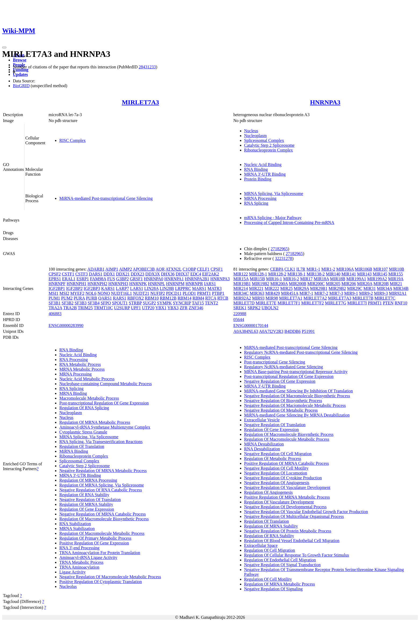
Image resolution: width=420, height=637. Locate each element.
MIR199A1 (356, 279)
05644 (238, 319)
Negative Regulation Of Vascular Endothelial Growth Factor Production (306, 511)
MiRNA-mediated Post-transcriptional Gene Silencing (106, 198)
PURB (91, 298)
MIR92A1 (398, 293)
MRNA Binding (73, 393)
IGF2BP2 (74, 288)
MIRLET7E (266, 303)
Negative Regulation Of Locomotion (275, 473)
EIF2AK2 (210, 274)
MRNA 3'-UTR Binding (265, 174)
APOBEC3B (144, 269)
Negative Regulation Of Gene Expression (280, 381)
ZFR (184, 307)
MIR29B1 (318, 288)
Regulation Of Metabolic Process (272, 458)
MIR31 (369, 288)
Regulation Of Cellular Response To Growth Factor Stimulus (296, 555)
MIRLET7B (362, 298)
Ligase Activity (72, 572)
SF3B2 (67, 303)
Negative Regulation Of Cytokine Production (283, 478)
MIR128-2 (277, 274)
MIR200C (316, 283)
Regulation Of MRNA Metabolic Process (94, 422)
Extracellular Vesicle (262, 420)
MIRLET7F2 (312, 303)
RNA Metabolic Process (80, 364)
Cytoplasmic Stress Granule (83, 432)
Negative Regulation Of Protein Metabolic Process (287, 531)
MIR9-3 (381, 293)
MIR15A (241, 279)
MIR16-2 (291, 279)
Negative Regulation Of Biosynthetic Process (283, 400)
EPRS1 (55, 279)
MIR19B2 (260, 283)
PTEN (388, 303)
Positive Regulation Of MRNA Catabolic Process (286, 463)
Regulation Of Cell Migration (269, 550)
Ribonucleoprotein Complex (268, 150)
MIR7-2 (321, 293)
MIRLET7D (244, 303)
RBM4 (198, 298)
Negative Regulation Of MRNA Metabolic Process (103, 470)
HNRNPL (156, 283)
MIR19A (395, 279)
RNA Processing (73, 359)
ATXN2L (174, 269)
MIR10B (396, 269)
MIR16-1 (274, 279)
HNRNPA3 (325, 102)
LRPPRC (183, 288)
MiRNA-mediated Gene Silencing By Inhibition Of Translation (298, 391)
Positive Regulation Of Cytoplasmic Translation (100, 581)
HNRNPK (138, 283)
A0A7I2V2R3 (271, 331)
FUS (111, 279)
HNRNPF (57, 283)
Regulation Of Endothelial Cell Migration (280, 560)
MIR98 (272, 298)
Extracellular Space (261, 545)
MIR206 (348, 283)
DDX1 (109, 274)
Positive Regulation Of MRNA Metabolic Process (287, 497)
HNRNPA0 (153, 279)
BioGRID (21, 85)
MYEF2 (77, 293)
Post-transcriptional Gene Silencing (274, 362)
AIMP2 (125, 269)
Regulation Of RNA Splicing (84, 408)
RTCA (210, 298)
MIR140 (333, 274)
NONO (103, 293)
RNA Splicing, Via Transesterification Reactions (101, 441)
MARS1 (199, 288)
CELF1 (203, 269)
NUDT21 (141, 293)
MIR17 (306, 279)
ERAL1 (68, 279)
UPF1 (136, 307)
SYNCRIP (182, 303)
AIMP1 (111, 269)
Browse (19, 60)
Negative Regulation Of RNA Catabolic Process (100, 490)
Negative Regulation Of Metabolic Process (281, 410)
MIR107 (380, 269)
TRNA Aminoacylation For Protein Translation (99, 552)
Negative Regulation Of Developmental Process (285, 507)
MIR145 (380, 274)
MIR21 (396, 283)
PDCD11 (173, 293)
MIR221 (256, 288)
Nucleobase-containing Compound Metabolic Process (105, 383)
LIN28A (151, 288)
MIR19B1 (242, 283)
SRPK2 (253, 307)
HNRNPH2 (97, 283)
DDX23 (137, 274)
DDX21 (123, 274)
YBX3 (173, 307)
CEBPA (276, 269)
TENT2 (211, 303)
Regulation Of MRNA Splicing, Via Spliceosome (101, 485)
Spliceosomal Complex (264, 140)
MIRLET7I (357, 303)
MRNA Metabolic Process (82, 369)
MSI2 (64, 293)
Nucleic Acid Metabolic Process (87, 379)
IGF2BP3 (92, 288)
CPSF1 (217, 269)
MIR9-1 (351, 293)
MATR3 (214, 288)
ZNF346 (196, 307)
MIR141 (348, 274)
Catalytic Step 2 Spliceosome (269, 145)
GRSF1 (136, 279)
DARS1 (96, 274)
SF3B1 (54, 303)
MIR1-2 (328, 269)
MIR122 (240, 274)
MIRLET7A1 (290, 298)
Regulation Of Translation (81, 446)
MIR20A (364, 283)
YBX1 (161, 307)
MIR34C (241, 293)
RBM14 (185, 298)
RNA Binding (256, 169)
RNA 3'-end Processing (79, 548)
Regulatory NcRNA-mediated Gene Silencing (283, 366)
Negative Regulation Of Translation (90, 499)
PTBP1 (218, 293)
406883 (55, 313)
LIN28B (167, 288)
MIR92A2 (242, 298)
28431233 (147, 67)
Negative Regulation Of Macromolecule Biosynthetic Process (297, 395)
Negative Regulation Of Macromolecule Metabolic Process (110, 577)
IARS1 (210, 283)
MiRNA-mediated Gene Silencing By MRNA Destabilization (297, 415)
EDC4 (195, 274)
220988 (239, 313)
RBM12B (168, 298)
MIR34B (400, 288)
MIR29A (301, 288)
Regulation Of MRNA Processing (88, 480)
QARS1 (105, 298)
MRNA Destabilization (264, 444)
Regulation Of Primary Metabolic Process (95, 538)
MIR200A (279, 283)
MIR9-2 (366, 293)
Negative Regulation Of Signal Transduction (282, 564)
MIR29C (354, 288)
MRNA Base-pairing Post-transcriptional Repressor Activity (296, 371)
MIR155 (395, 274)
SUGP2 (149, 303)
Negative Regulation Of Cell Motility (276, 468)
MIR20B (381, 283)
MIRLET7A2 (315, 298)
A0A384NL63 (245, 331)
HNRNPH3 (118, 283)
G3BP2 (122, 279)
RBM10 (152, 298)
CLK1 (289, 269)
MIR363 (257, 293)
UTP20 (148, 307)
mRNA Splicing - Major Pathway (273, 217)
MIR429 (272, 293)
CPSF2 (55, 274)
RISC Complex (72, 140)
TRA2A (55, 307)
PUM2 (67, 298)
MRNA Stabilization (77, 528)
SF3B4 (93, 303)
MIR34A (384, 288)
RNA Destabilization (262, 449)
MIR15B (257, 279)
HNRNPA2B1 (197, 279)
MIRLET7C (384, 298)
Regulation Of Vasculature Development (279, 502)
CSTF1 (68, 274)
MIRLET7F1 (288, 303)
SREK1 (240, 307)
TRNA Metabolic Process (81, 562)
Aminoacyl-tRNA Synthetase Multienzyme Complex (104, 427)
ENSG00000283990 (66, 325)
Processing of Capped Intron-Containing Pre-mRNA (289, 222)
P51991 (308, 331)
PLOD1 (189, 293)
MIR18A (321, 279)
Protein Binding (258, 179)
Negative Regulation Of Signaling (273, 589)
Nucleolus (68, 586)
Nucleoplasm (255, 135)
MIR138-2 (315, 274)
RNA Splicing (256, 203)
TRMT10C (103, 307)
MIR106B (363, 269)
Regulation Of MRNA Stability (86, 504)
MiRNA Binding (73, 451)
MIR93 (258, 298)
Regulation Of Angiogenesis (268, 492)
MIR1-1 (313, 269)
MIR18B (337, 279)
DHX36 (168, 274)
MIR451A (289, 293)
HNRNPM (175, 283)
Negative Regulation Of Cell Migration (278, 453)
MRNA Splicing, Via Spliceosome (273, 193)
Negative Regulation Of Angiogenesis (276, 482)
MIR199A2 (377, 279)
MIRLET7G (335, 303)
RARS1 (119, 298)
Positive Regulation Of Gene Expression (94, 543)
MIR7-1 (306, 293)
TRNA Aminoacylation (79, 567)
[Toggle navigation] (4, 47)
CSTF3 (81, 274)
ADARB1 (95, 269)
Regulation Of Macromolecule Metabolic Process (101, 533)
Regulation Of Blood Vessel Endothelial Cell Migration (291, 540)
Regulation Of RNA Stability (84, 494)
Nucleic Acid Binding (263, 164)
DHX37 (182, 274)
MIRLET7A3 (140, 102)
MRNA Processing (260, 198)
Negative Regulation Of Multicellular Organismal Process (294, 516)
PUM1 (54, 298)
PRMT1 (204, 293)
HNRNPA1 (174, 279)
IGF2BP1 (57, 288)
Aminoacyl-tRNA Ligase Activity (88, 557)
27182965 (279, 248)
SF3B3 (80, 303)
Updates (20, 74)
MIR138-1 (296, 274)
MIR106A (345, 269)
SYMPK (164, 303)
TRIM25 (85, 307)
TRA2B (70, 307)
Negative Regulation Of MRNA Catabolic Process (102, 514)
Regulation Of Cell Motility (268, 579)
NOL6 (90, 293)
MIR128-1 (258, 274)
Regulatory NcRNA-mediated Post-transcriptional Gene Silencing (301, 352)
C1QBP (189, 269)
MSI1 (53, 293)
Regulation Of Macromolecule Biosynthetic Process (104, 519)
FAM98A (98, 279)
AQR (160, 269)
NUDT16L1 (121, 293)
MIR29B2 (337, 288)
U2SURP (122, 307)
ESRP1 (82, 279)
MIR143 (364, 274)
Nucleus (251, 130)
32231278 (283, 258)
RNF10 (401, 303)
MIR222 (272, 288)
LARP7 (122, 288)
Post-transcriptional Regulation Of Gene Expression (104, 403)
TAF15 (198, 303)
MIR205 (333, 283)
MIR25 (286, 288)
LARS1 (136, 288)
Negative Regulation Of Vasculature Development (287, 487)
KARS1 (108, 288)
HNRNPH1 (76, 283)
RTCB (222, 298)
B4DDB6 (292, 331)
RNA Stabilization (75, 523)
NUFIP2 (157, 293)
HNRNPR (194, 283)
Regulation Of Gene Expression (86, 509)
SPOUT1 (120, 303)
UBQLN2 (269, 307)
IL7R (300, 269)
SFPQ (106, 303)
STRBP (135, 303)
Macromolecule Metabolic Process (89, 398)
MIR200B (297, 283)
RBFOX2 (135, 298)
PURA (79, 298)
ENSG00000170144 (250, 325)
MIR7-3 (336, 293)
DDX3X (152, 274)
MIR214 (240, 288)
